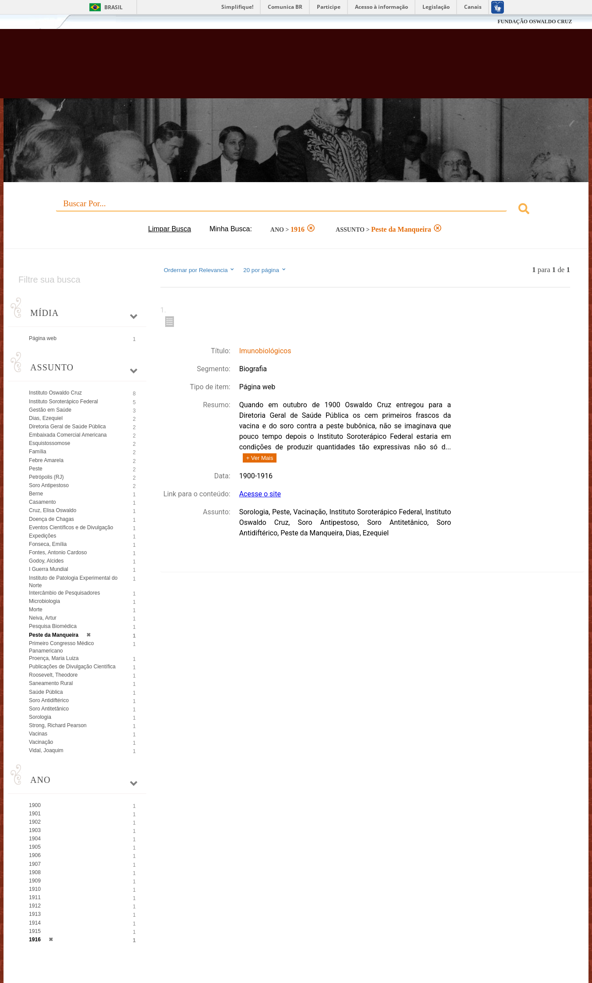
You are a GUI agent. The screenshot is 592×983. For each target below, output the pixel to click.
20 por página (265, 269)
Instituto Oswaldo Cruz (55, 393)
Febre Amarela (46, 460)
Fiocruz (42, 21)
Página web (43, 338)
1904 (35, 839)
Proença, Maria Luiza (53, 658)
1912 (35, 906)
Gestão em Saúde (50, 410)
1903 (35, 830)
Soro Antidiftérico (49, 700)
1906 (35, 855)
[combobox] (296, 210)
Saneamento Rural (51, 683)
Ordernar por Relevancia (199, 269)
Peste (36, 469)
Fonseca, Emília (48, 544)
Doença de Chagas (51, 519)
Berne (36, 494)
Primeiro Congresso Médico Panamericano (61, 647)
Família (37, 451)
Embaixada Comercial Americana (67, 435)
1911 (35, 897)
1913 (35, 914)
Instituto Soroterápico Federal (63, 401)
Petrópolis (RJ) (46, 477)
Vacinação (41, 742)
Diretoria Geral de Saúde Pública (67, 426)
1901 (35, 814)
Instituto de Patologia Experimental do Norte (73, 581)
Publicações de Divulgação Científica (72, 667)
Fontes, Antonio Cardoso (58, 552)
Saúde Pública (46, 692)
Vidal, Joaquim (46, 750)
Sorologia (40, 717)
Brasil (113, 7)
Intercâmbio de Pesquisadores (64, 593)
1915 (35, 931)
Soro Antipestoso (49, 485)
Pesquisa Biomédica (53, 626)
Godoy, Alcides (46, 561)
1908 (35, 872)
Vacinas (38, 734)
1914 (35, 923)
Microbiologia (44, 601)
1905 (35, 847)
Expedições (42, 536)
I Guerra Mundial (48, 569)
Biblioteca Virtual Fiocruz (257, 68)
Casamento (42, 502)
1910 (35, 889)
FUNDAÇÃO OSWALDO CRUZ (534, 21)
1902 (35, 822)
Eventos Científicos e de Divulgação (71, 527)
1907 (35, 864)
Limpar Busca (169, 229)
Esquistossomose (49, 443)
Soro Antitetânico (49, 709)
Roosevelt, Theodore (53, 675)
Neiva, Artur (43, 618)
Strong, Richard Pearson (57, 725)
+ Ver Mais (259, 458)
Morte (36, 609)
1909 (35, 881)
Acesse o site (260, 494)
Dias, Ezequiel (46, 418)
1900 (35, 805)
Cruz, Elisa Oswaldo (52, 510)
